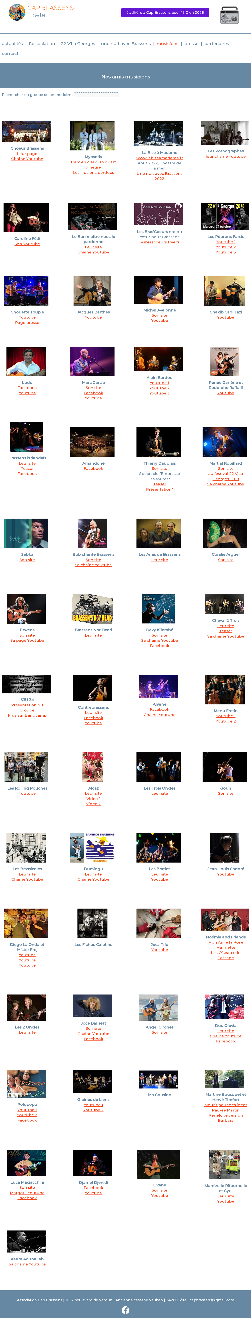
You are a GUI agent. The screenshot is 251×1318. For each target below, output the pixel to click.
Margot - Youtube (27, 1192)
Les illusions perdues (93, 172)
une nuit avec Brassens (126, 43)
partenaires (216, 43)
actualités (12, 43)
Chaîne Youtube (27, 158)
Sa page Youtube (27, 640)
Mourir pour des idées (225, 1104)
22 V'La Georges (78, 43)
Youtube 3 (159, 393)
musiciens (167, 43)
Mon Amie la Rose (225, 942)
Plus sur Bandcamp (27, 715)
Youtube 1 (226, 241)
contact (10, 53)
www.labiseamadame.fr (159, 158)
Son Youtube (27, 243)
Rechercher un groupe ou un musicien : (37, 95)
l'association (42, 43)
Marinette (225, 947)
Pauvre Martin (226, 1110)
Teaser (27, 468)
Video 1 (93, 798)
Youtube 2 (226, 247)
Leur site (93, 247)
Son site (159, 315)
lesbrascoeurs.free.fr (159, 242)
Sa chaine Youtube (225, 484)
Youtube (27, 317)
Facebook (27, 387)
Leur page (27, 153)
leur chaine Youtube (226, 156)
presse (191, 43)
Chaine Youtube (160, 714)
